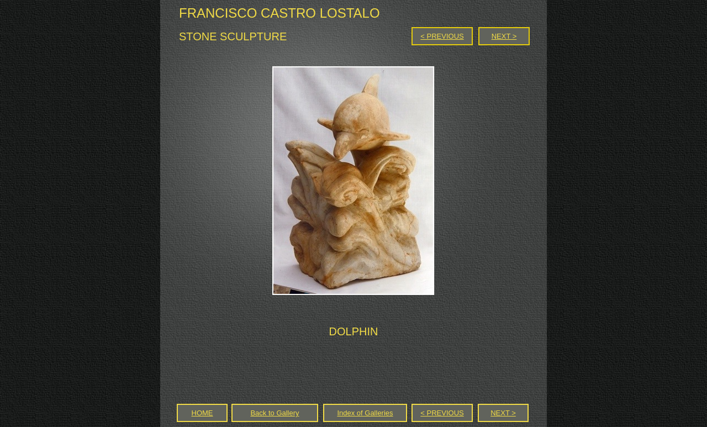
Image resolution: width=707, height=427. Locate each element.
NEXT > (504, 36)
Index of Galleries (365, 413)
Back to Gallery (274, 413)
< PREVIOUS (441, 36)
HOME (202, 413)
